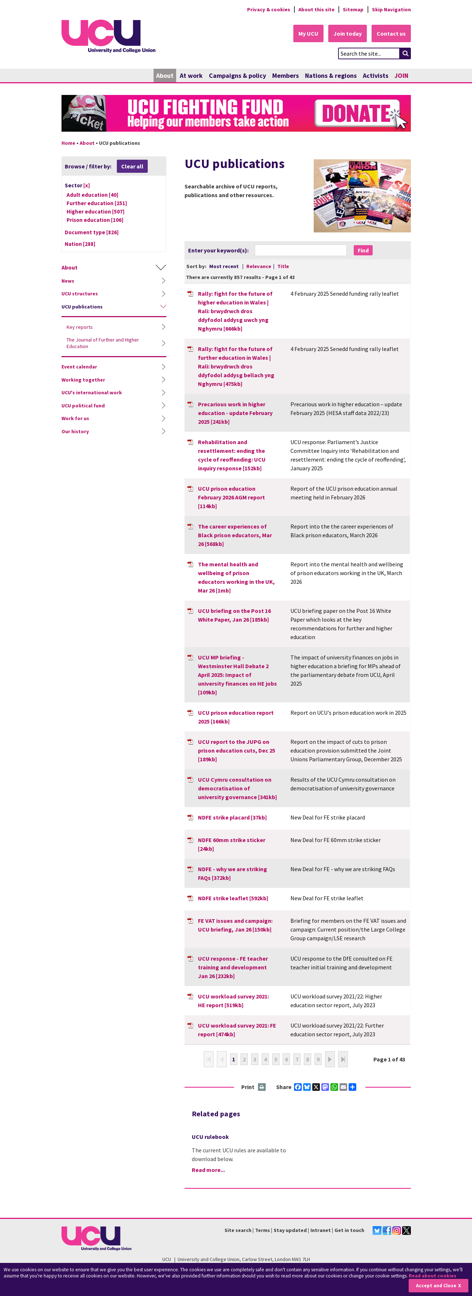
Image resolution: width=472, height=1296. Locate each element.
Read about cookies (432, 1276)
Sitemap (353, 9)
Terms (262, 1230)
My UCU (308, 33)
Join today (347, 33)
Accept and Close (436, 1286)
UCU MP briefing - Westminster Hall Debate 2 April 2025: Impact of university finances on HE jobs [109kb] (237, 675)
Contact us (391, 33)
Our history (75, 431)
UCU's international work (92, 392)
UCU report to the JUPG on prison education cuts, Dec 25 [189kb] (236, 750)
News (68, 281)
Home (68, 143)
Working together (83, 379)
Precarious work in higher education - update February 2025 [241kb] (235, 412)
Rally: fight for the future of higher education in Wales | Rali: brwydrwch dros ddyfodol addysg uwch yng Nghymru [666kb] (235, 311)
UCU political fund (83, 405)
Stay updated (290, 1230)
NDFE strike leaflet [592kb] (233, 898)
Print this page (262, 1087)
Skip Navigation (391, 9)
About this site (316, 9)
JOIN (401, 75)
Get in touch (349, 1230)
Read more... (208, 1169)
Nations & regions (331, 75)
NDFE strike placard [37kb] (232, 817)
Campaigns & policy (237, 75)
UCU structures (80, 293)
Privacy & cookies (268, 9)
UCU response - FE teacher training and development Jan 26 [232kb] (233, 967)
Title (283, 266)
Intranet (320, 1230)
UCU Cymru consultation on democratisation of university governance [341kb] (237, 788)
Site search (238, 1230)
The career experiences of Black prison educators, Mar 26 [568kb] (235, 535)
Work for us (75, 418)
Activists (375, 75)
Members (285, 75)
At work (191, 75)
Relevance (259, 266)
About (165, 75)
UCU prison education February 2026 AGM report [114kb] (231, 497)
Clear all (132, 166)
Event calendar (79, 366)
